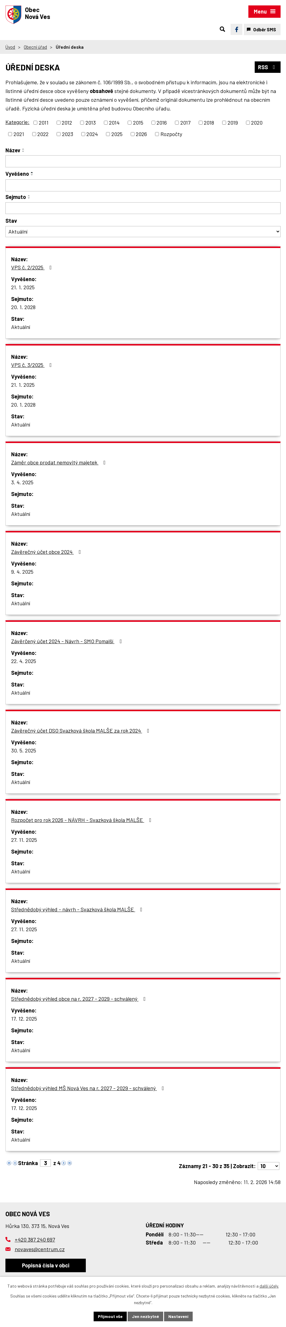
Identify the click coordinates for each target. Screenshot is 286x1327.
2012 (67, 122)
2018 (209, 122)
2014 (114, 122)
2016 (162, 122)
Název (12, 150)
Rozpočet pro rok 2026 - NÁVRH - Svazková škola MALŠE (82, 820)
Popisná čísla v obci (45, 1265)
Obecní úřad (35, 47)
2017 (185, 122)
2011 (43, 122)
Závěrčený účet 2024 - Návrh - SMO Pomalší (67, 641)
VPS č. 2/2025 (32, 267)
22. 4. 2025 (23, 661)
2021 (19, 134)
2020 (257, 122)
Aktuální (20, 327)
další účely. (269, 1285)
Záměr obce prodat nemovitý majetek (59, 462)
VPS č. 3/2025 (32, 364)
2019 (233, 122)
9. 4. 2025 (22, 571)
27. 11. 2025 (24, 839)
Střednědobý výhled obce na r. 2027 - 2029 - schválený (79, 998)
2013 (90, 122)
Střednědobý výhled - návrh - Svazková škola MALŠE (78, 909)
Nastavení (178, 1316)
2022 (42, 134)
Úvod (10, 47)
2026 (141, 134)
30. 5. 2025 (23, 750)
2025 (117, 134)
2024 (92, 134)
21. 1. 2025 (23, 287)
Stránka (28, 1163)
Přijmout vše (110, 1316)
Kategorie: (17, 122)
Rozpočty (171, 134)
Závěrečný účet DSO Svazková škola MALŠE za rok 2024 (81, 730)
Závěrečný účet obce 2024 (47, 551)
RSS (268, 67)
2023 (67, 134)
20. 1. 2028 (23, 307)
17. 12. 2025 (24, 1018)
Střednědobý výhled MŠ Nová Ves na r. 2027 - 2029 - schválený (88, 1088)
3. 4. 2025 (22, 482)
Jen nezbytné (145, 1316)
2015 (138, 122)
